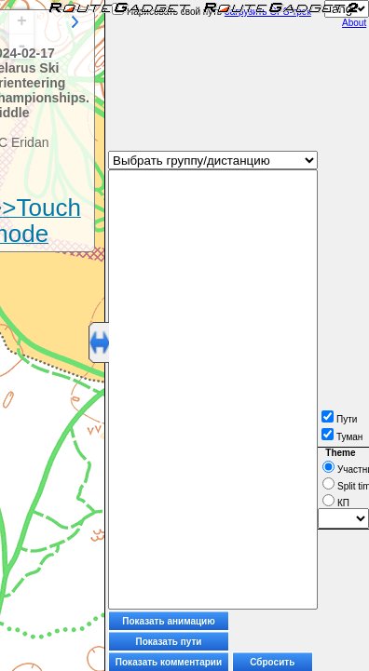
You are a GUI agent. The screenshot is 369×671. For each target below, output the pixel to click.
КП (335, 503)
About (354, 23)
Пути (339, 419)
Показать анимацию (168, 621)
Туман (341, 437)
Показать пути (169, 642)
